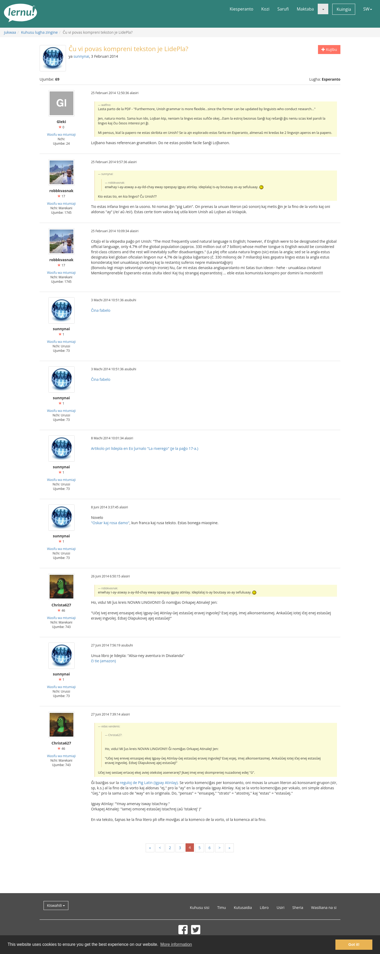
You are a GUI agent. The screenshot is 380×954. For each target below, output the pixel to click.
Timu (221, 907)
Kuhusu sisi (200, 907)
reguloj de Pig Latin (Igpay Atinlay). (149, 782)
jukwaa (10, 32)
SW (367, 9)
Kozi (265, 9)
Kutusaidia (243, 907)
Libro (264, 907)
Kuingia (343, 9)
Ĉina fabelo (100, 310)
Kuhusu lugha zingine (39, 32)
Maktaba (305, 9)
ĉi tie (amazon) (103, 660)
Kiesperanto (241, 9)
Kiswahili (56, 905)
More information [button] (176, 944)
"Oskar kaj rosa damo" (110, 522)
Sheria (297, 907)
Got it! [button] (353, 944)
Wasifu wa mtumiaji (61, 134)
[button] (323, 9)
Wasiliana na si (323, 907)
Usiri (280, 907)
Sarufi (283, 9)
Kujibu (329, 49)
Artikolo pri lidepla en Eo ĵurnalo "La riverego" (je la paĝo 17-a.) (144, 448)
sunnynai (81, 56)
